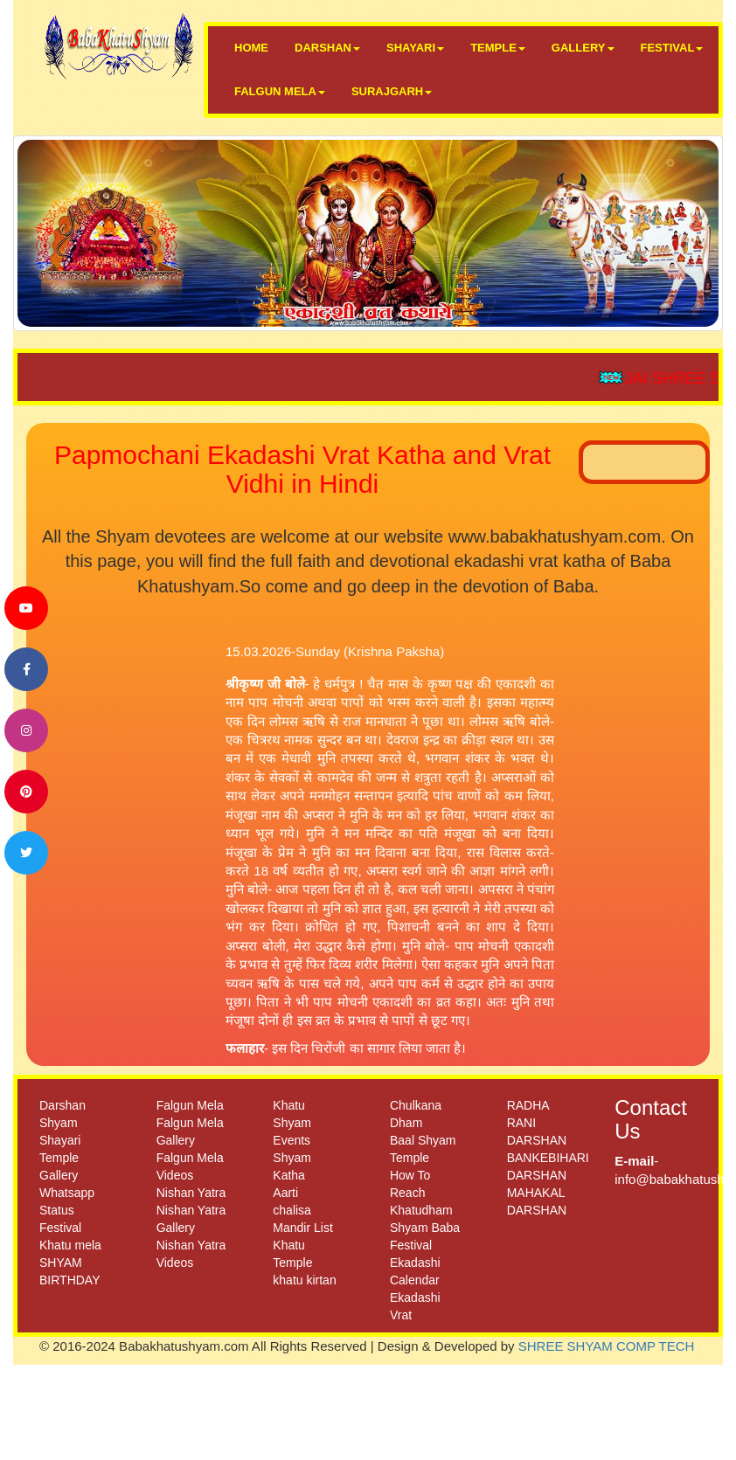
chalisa (292, 1210)
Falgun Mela (190, 1105)
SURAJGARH (391, 91)
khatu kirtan (304, 1280)
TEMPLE (497, 47)
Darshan (62, 1105)
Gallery (58, 1175)
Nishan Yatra (191, 1193)
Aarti (285, 1193)
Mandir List (302, 1228)
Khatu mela (70, 1245)
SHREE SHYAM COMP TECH (606, 1346)
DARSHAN (327, 47)
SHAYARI (415, 47)
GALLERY (583, 47)
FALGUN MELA (279, 91)
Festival (60, 1228)
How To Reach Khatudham (421, 1192)
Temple (59, 1158)
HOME (251, 47)
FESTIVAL (672, 47)
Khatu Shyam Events (292, 1122)
